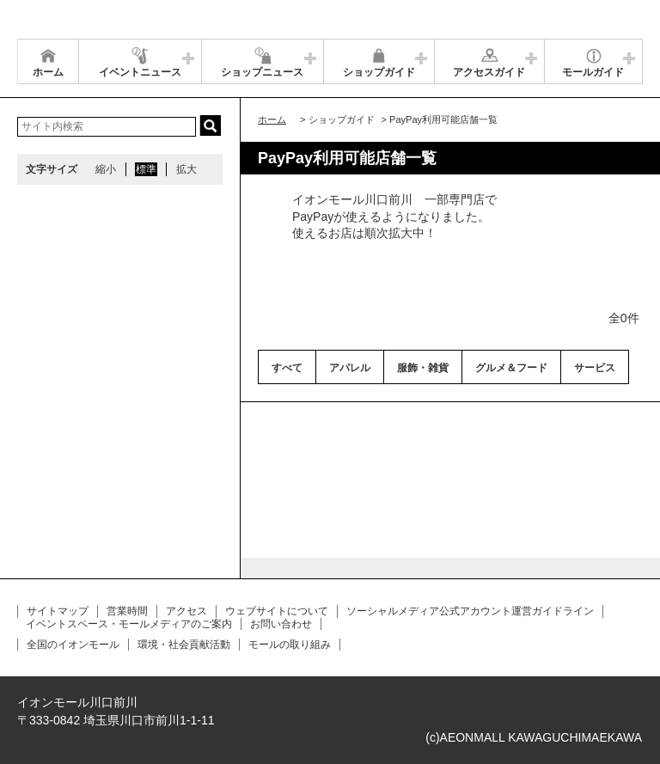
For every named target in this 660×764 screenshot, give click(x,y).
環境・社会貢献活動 (184, 645)
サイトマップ (58, 611)
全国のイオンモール (73, 645)
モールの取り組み (289, 645)
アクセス (186, 611)
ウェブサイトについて (276, 611)
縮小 (105, 169)
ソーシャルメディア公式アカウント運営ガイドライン (470, 611)
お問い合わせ (281, 624)
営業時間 (127, 611)
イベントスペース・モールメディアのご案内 (129, 624)
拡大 (186, 169)
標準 (146, 169)
